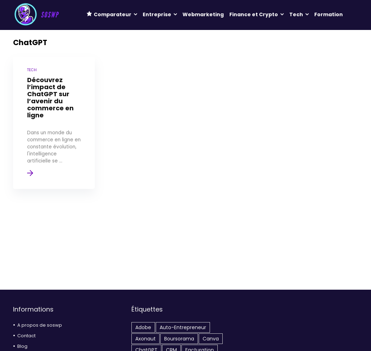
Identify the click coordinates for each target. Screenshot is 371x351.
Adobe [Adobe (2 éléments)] (143, 327)
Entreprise (157, 14)
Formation (328, 14)
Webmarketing (203, 14)
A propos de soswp (39, 325)
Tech (296, 14)
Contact (26, 335)
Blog (22, 346)
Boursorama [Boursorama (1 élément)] (179, 338)
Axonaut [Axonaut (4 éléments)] (145, 338)
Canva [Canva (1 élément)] (211, 338)
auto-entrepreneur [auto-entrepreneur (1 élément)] (183, 327)
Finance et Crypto (253, 14)
